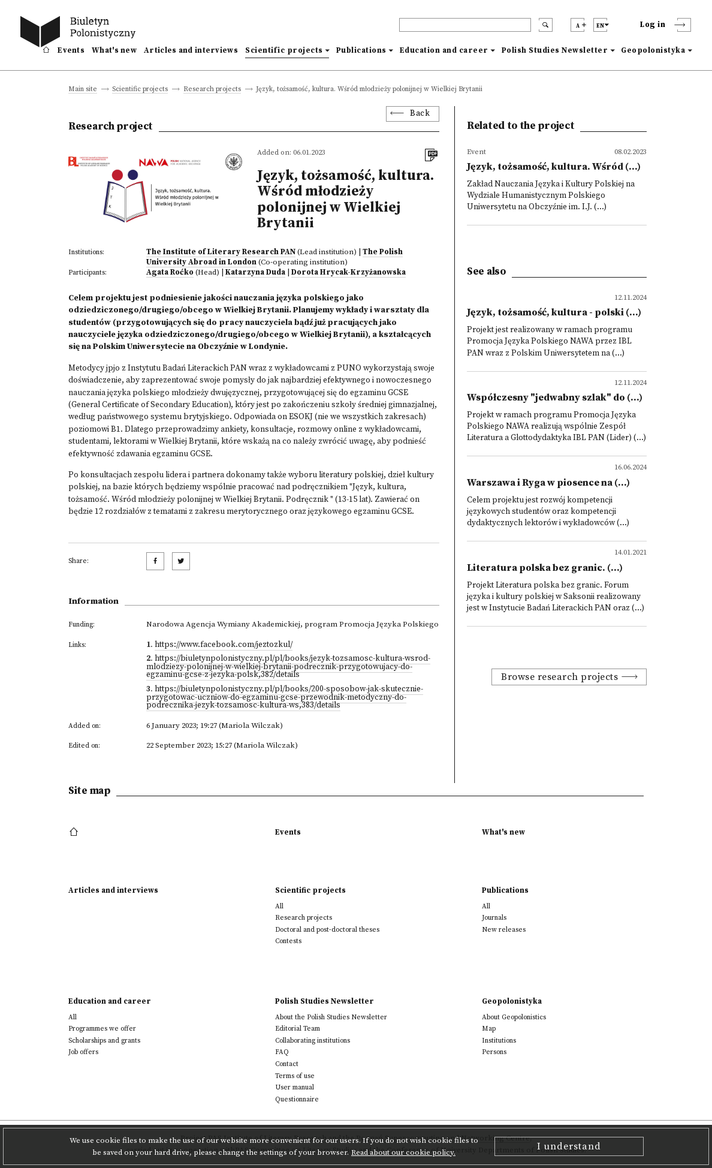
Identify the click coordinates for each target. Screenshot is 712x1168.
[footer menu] (75, 832)
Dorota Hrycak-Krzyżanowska (348, 272)
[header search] (465, 25)
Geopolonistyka (653, 50)
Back (420, 114)
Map (489, 1028)
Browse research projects (559, 677)
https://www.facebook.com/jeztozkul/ (223, 645)
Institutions (499, 1040)
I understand (569, 1146)
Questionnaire (297, 1099)
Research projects (212, 90)
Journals (494, 917)
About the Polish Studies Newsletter (331, 1017)
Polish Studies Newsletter (555, 50)
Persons (494, 1051)
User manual (294, 1087)
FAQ (282, 1051)
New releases (504, 929)
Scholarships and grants (104, 1040)
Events (71, 50)
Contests (288, 941)
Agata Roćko (170, 272)
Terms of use (295, 1075)
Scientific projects (284, 50)
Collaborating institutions (312, 1040)
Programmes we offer (102, 1028)
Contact (286, 1063)
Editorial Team (297, 1028)
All (279, 906)
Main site (82, 90)
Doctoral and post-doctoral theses (327, 929)
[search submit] (546, 25)
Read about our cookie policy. (403, 1152)
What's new (114, 50)
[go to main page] (80, 33)
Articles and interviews (191, 50)
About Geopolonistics (514, 1017)
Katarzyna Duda (255, 272)
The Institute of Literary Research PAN (220, 252)
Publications (361, 50)
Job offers (83, 1051)
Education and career (444, 50)
